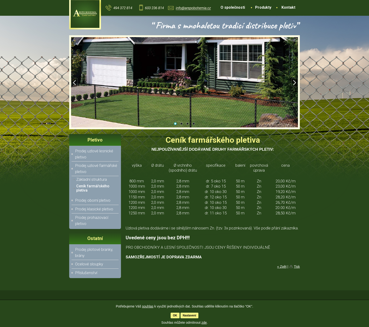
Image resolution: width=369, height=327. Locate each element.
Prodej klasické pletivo (94, 209)
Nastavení (189, 315)
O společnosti (233, 7)
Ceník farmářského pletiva (92, 188)
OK (175, 315)
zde (204, 322)
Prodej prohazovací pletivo (91, 220)
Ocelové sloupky (89, 264)
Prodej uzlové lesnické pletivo (94, 154)
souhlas (147, 306)
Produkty (263, 7)
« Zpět (282, 266)
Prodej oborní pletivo (92, 200)
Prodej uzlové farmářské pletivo (96, 168)
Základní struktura (91, 179)
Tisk (297, 266)
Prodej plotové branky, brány (94, 252)
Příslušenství (86, 272)
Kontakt (288, 7)
